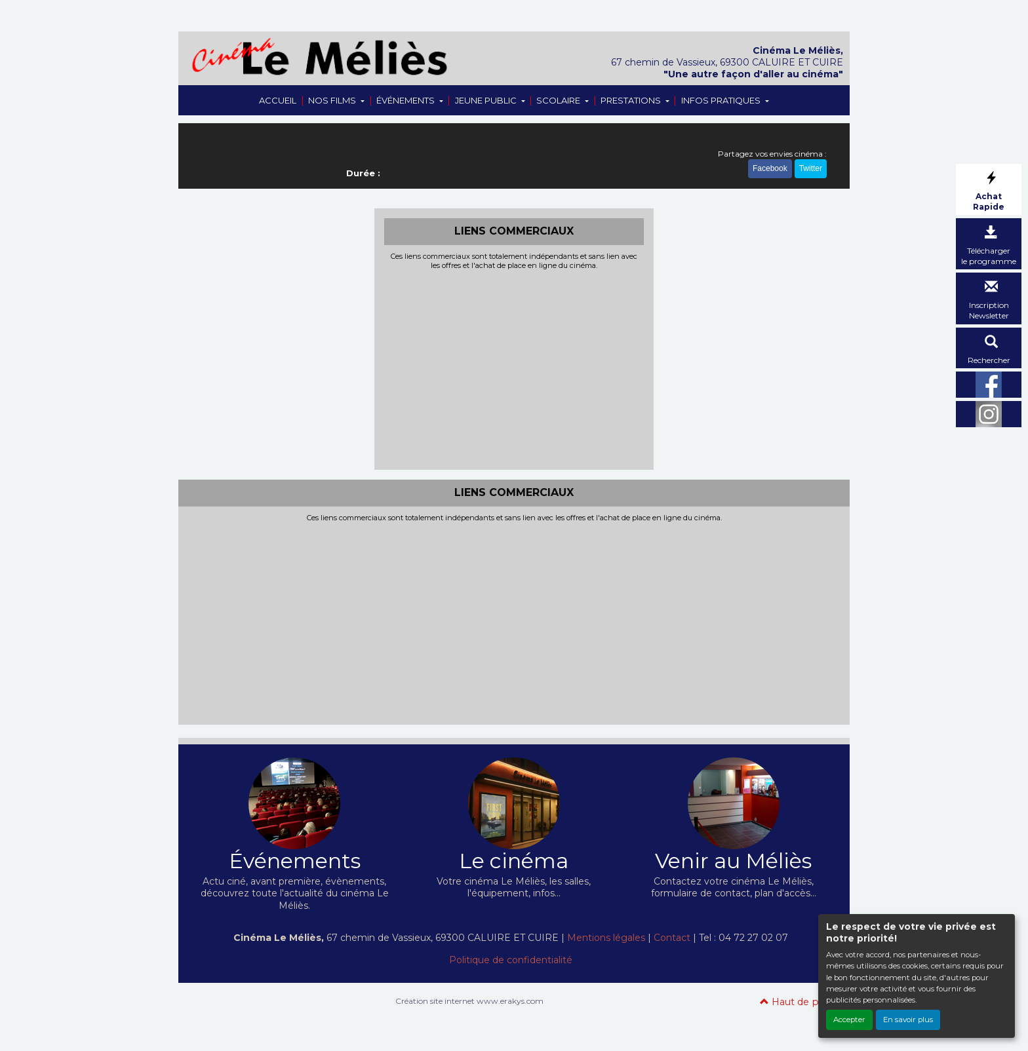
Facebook (770, 169)
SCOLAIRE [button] (559, 100)
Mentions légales (606, 938)
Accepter (849, 1019)
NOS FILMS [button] (333, 100)
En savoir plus (908, 1019)
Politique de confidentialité (510, 960)
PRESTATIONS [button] (632, 100)
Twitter (810, 169)
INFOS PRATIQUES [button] (721, 100)
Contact (672, 938)
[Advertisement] (514, 368)
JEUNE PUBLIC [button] (487, 100)
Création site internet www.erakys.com (469, 1001)
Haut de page (798, 1002)
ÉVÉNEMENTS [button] (406, 100)
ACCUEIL (277, 100)
